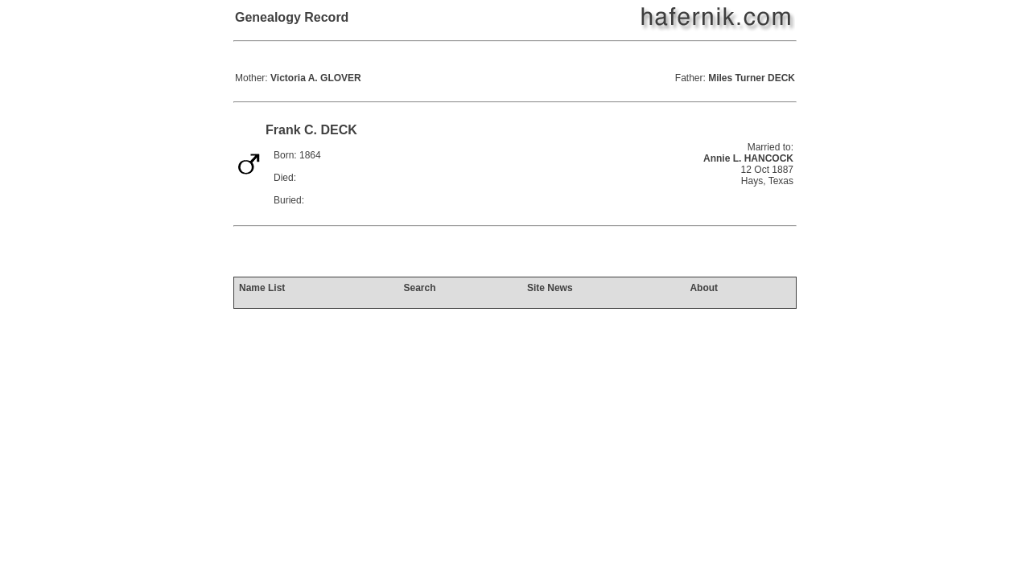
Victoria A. (315, 78)
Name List (262, 288)
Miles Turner (751, 78)
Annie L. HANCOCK (748, 158)
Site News (550, 288)
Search (419, 288)
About (704, 288)
